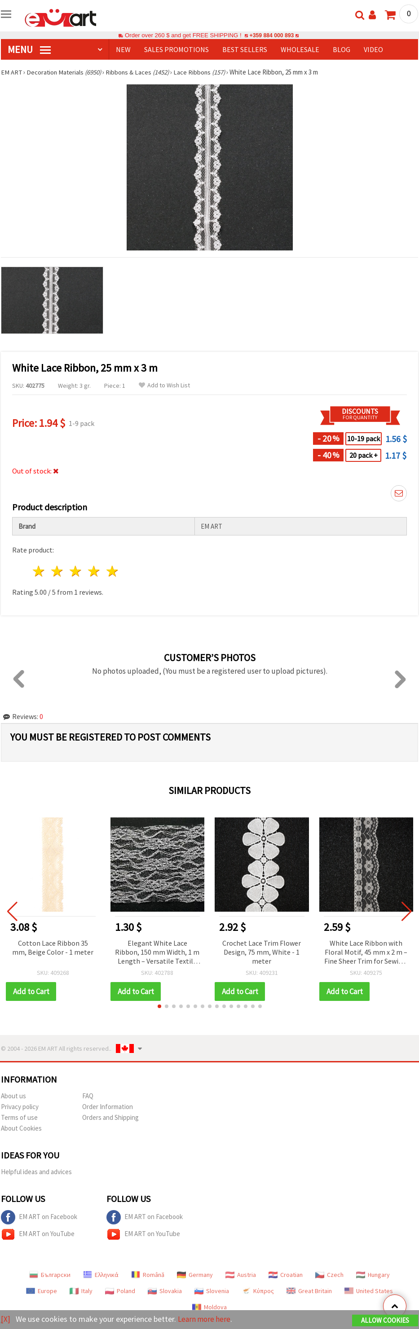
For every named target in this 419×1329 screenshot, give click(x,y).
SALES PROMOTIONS (176, 49)
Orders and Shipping (110, 1117)
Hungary (373, 1275)
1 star (39, 571)
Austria (240, 1275)
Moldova (209, 1307)
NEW (123, 49)
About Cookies (21, 1128)
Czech (329, 1275)
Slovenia (211, 1291)
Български (50, 1274)
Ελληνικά (101, 1274)
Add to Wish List (164, 385)
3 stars (76, 571)
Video (373, 49)
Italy (81, 1291)
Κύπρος (258, 1290)
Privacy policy (20, 1106)
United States (368, 1290)
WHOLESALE (300, 49)
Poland (120, 1291)
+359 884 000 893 (272, 35)
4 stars (94, 571)
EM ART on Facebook (39, 1217)
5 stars (112, 571)
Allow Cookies (385, 1320)
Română (147, 1274)
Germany (195, 1275)
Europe (41, 1290)
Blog (341, 49)
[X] (5, 1319)
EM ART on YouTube (38, 1234)
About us (13, 1096)
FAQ (87, 1096)
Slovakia (165, 1291)
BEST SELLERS (244, 49)
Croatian (286, 1275)
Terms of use (19, 1117)
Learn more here (205, 1319)
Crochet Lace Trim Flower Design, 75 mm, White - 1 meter (261, 952)
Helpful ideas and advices (36, 1171)
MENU (29, 49)
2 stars (58, 571)
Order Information (107, 1106)
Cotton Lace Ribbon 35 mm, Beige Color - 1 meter (52, 947)
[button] (159, 1006)
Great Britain (309, 1290)
